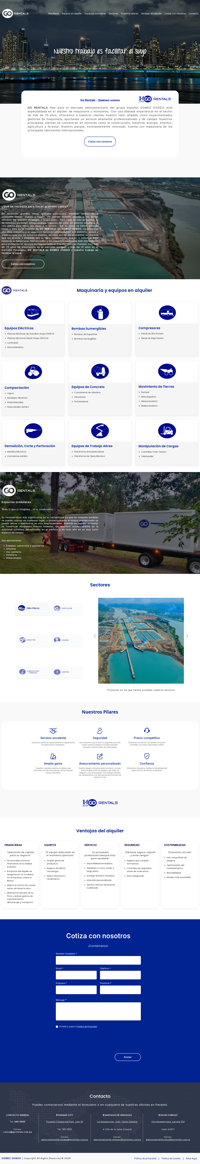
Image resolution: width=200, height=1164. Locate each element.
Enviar (128, 1057)
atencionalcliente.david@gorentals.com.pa (168, 1139)
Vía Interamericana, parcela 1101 (168, 1121)
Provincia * (105, 983)
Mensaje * (61, 1000)
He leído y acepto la (78, 1026)
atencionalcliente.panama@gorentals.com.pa (64, 1139)
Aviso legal (191, 1158)
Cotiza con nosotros (175, 13)
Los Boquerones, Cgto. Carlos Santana (117, 1121)
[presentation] (120, 1039)
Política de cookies (171, 1158)
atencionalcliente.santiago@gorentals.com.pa (117, 1139)
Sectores (113, 13)
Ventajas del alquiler (151, 13)
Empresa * (61, 983)
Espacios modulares (95, 13)
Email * (59, 968)
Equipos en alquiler (72, 13)
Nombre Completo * (66, 953)
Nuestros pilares (129, 13)
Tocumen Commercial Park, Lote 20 (64, 1121)
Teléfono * (105, 968)
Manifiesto (53, 13)
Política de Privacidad (87, 1026)
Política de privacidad (145, 1158)
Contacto (193, 13)
